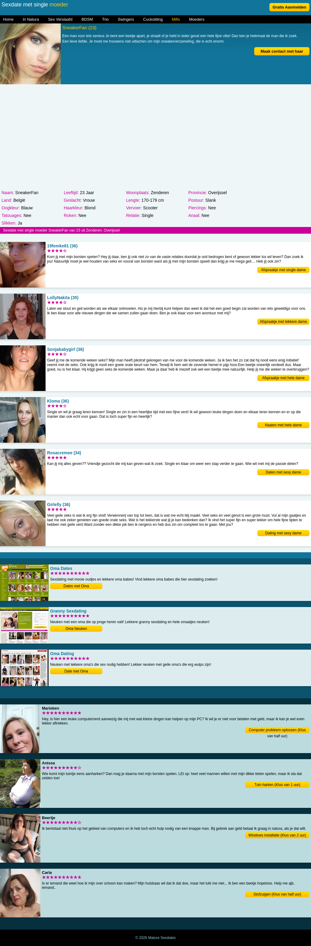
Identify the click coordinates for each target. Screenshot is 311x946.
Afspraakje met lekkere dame (283, 321)
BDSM (87, 19)
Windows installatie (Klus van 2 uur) (277, 835)
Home (8, 19)
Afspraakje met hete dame (283, 378)
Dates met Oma (76, 586)
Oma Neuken (76, 629)
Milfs (176, 19)
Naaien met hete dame (283, 425)
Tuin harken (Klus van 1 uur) (277, 785)
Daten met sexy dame (283, 472)
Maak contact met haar (282, 51)
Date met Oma (76, 671)
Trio (105, 19)
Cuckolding (152, 19)
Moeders (196, 19)
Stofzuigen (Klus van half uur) (277, 894)
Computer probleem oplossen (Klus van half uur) (277, 730)
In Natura (31, 19)
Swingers (126, 19)
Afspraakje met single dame (283, 270)
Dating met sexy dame (283, 533)
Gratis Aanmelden (289, 7)
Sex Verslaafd (60, 19)
